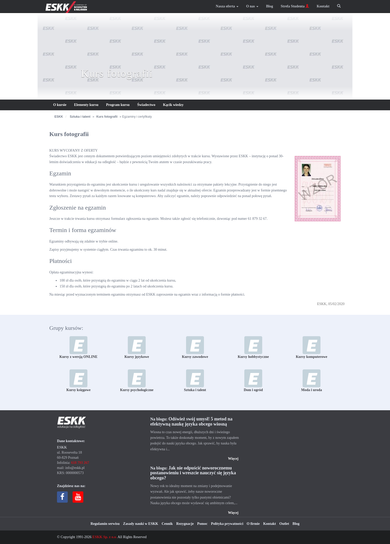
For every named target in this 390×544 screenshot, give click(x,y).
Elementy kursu (86, 105)
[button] (339, 6)
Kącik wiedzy (173, 105)
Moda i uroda (311, 380)
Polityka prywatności (227, 524)
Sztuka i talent (80, 116)
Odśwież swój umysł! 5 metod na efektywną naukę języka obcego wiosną (191, 421)
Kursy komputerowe (311, 347)
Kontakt (323, 6)
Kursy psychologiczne (136, 380)
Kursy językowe (136, 347)
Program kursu (118, 105)
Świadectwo (146, 105)
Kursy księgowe (78, 380)
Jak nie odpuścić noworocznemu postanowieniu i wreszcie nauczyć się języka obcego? (193, 473)
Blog (269, 6)
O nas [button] (252, 6)
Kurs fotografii (107, 116)
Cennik (167, 524)
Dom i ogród (253, 380)
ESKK (58, 116)
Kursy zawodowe (195, 347)
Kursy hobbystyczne (253, 347)
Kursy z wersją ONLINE (79, 347)
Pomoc (202, 524)
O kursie (59, 105)
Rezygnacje (185, 524)
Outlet (284, 524)
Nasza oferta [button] (227, 6)
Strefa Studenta (295, 6)
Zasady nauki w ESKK (140, 524)
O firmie (253, 524)
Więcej (233, 459)
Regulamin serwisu (105, 524)
